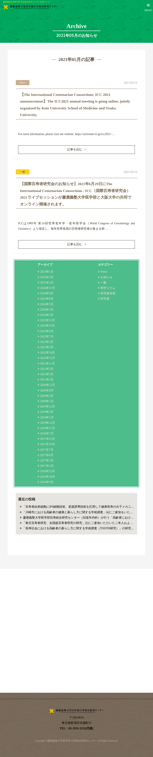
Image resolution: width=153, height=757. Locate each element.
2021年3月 (47, 374)
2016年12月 (47, 471)
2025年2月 (47, 282)
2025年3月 (47, 277)
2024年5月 (47, 304)
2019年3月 (47, 411)
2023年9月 (47, 331)
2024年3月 (47, 309)
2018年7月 (47, 433)
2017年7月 (47, 449)
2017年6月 (47, 455)
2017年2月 (47, 460)
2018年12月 (47, 422)
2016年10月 (47, 476)
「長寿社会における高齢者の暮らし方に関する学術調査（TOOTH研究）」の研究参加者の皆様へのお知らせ (78, 528)
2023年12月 (47, 320)
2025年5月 (47, 271)
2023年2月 (47, 347)
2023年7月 (47, 336)
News (104, 271)
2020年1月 (47, 401)
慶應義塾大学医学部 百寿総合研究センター (72, 740)
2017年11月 (47, 438)
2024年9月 (47, 293)
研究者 (105, 298)
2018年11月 (47, 428)
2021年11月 (47, 363)
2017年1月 (47, 465)
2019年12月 (47, 406)
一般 (103, 282)
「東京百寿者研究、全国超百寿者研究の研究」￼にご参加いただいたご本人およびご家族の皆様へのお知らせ (78, 523)
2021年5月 (47, 368)
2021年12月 (47, 358)
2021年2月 (47, 379)
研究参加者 (108, 293)
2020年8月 (47, 390)
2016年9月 (47, 482)
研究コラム (108, 288)
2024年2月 (47, 315)
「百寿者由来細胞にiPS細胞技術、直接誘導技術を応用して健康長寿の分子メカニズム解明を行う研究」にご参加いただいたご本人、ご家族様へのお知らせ (78, 506)
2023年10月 (47, 325)
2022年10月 (47, 352)
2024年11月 (47, 288)
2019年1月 (47, 417)
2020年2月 (47, 395)
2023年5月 (47, 342)
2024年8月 (47, 298)
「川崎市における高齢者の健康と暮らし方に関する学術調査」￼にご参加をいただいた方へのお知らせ (78, 512)
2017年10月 (47, 444)
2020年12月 (47, 385)
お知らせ (106, 277)
